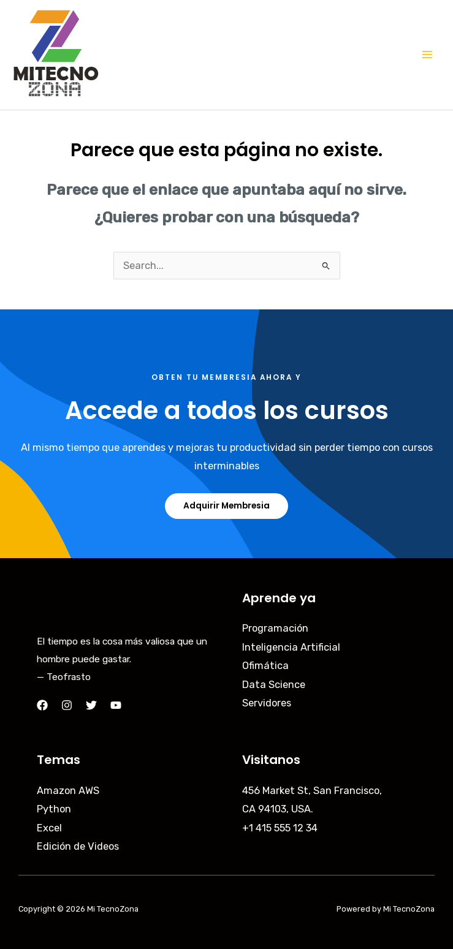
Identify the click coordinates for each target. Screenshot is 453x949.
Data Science (273, 684)
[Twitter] (91, 705)
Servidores (266, 703)
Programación (275, 628)
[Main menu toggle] (427, 55)
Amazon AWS (68, 790)
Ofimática (265, 665)
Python (54, 809)
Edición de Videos (78, 846)
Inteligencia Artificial (291, 647)
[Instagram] (66, 705)
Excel (49, 828)
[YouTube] (115, 705)
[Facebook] (42, 705)
